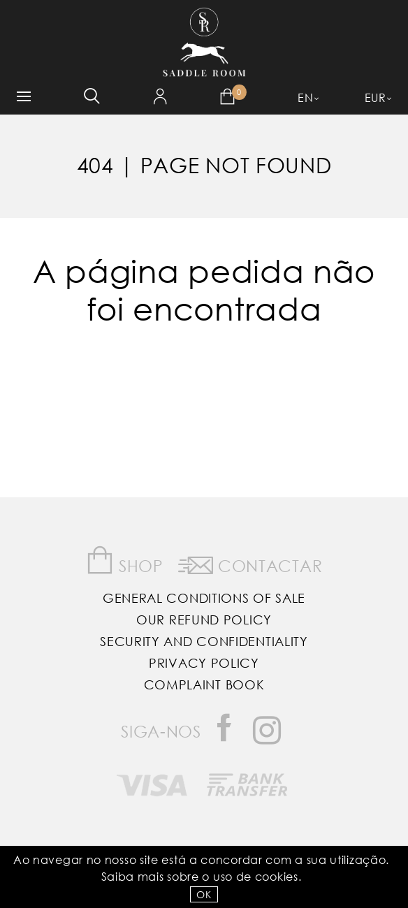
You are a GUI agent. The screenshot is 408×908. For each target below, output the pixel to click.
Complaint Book (204, 684)
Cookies (276, 876)
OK (203, 894)
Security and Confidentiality (204, 641)
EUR (375, 97)
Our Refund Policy (204, 619)
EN (305, 97)
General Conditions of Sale (204, 598)
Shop (124, 560)
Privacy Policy (204, 663)
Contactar (250, 563)
